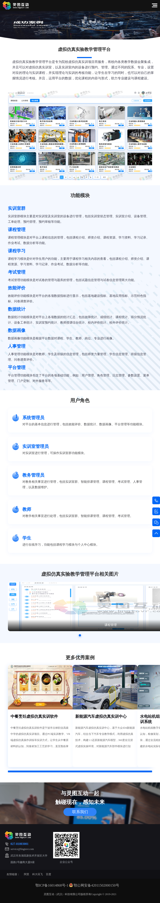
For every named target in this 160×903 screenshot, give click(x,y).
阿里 (26, 874)
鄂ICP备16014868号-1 (51, 885)
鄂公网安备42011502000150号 (96, 885)
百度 (48, 874)
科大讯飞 (37, 874)
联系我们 (80, 812)
